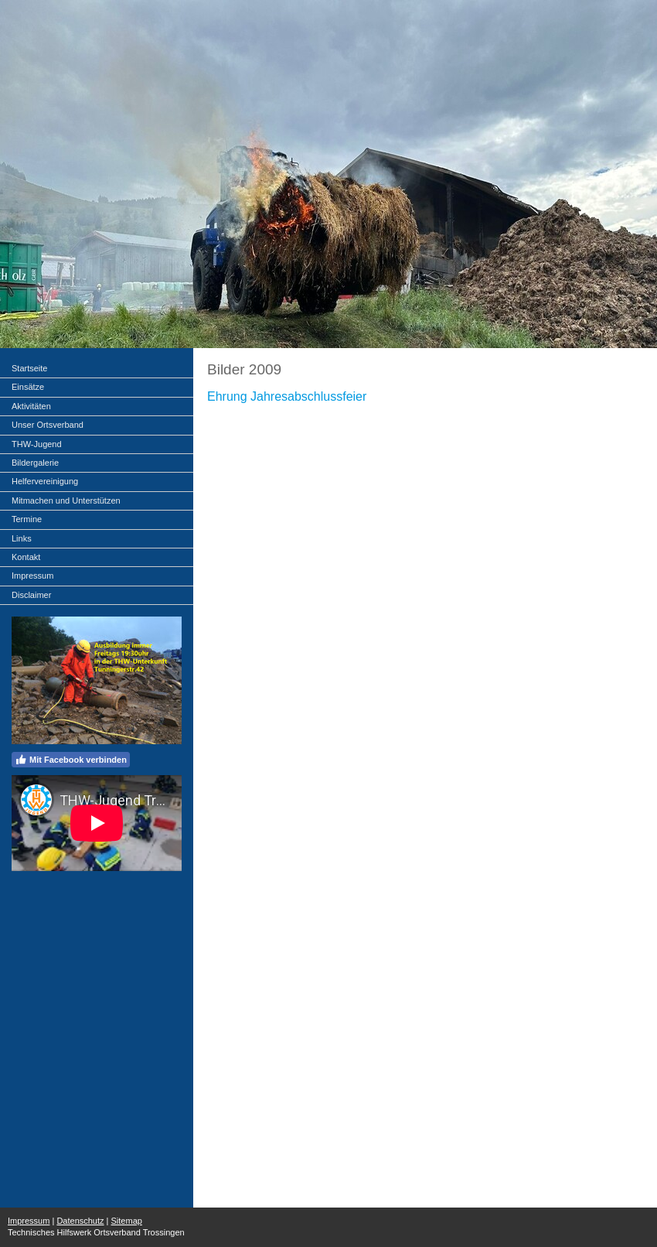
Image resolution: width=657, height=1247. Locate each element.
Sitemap (126, 1220)
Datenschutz (80, 1220)
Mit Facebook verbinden (71, 759)
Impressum (28, 1220)
